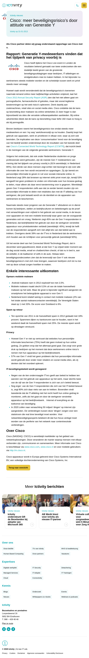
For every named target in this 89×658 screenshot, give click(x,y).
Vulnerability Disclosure (54, 653)
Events (64, 592)
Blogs (5, 592)
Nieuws (6, 597)
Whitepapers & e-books (41, 597)
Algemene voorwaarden (35, 653)
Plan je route (7, 623)
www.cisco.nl (47, 447)
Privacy (4, 653)
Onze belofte (8, 549)
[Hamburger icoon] (84, 5)
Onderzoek (36, 592)
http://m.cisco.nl (17, 450)
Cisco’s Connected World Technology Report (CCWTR (37, 146)
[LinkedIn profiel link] (8, 629)
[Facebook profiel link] (13, 629)
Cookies (12, 653)
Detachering (66, 568)
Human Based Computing (13, 554)
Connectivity (37, 578)
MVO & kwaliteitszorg (69, 549)
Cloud (5, 578)
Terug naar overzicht (18, 468)
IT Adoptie (36, 573)
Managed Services (10, 573)
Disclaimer (21, 653)
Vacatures (65, 554)
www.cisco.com (32, 447)
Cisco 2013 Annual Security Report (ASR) (26, 97)
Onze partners (37, 554)
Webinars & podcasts (69, 597)
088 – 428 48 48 (11, 619)
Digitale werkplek (10, 568)
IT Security (36, 568)
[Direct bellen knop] (77, 5)
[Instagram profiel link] (4, 629)
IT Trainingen (66, 573)
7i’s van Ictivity (38, 549)
